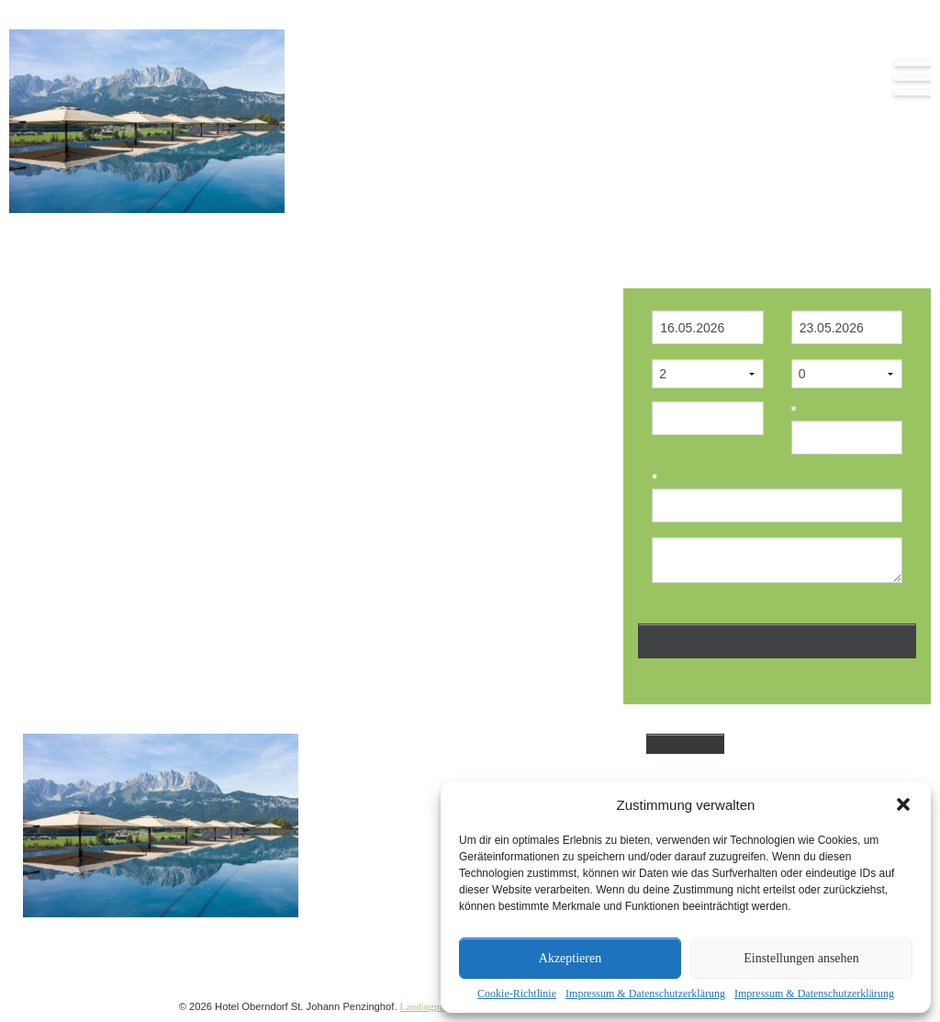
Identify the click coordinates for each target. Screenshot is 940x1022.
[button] (903, 804)
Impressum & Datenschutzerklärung (645, 993)
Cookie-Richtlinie (516, 993)
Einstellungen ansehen (801, 958)
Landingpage (426, 1006)
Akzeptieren (570, 958)
